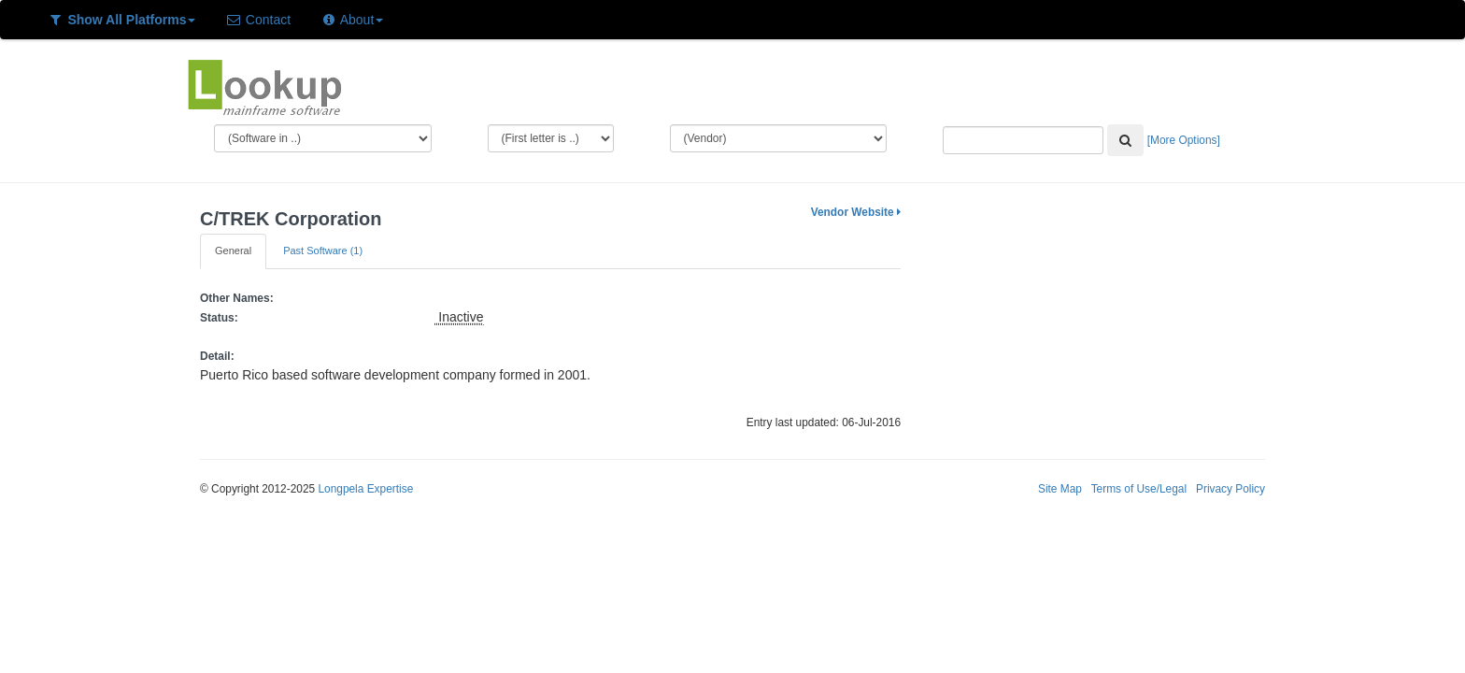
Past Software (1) (323, 250)
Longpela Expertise (365, 488)
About (351, 19)
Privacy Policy (1230, 488)
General (233, 250)
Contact (258, 19)
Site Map (1060, 488)
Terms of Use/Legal (1139, 488)
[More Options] (1183, 140)
